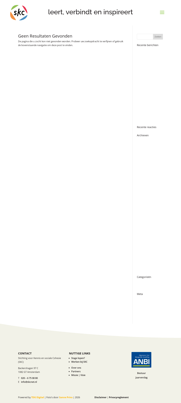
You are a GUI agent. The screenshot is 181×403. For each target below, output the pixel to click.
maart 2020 (143, 264)
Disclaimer (100, 397)
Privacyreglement (119, 397)
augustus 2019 (144, 269)
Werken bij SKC (79, 361)
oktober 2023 (144, 179)
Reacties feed (144, 308)
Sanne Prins (66, 397)
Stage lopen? (78, 358)
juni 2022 (141, 204)
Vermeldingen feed (147, 303)
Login (140, 298)
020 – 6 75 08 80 (29, 378)
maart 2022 (143, 214)
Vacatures (142, 286)
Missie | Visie (78, 375)
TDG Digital (37, 397)
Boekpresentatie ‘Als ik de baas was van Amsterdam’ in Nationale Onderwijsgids (149, 66)
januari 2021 (143, 249)
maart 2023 (143, 189)
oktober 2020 (144, 259)
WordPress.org (145, 313)
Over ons (76, 367)
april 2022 (142, 209)
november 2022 (145, 194)
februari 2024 (144, 169)
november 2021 (145, 224)
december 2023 (145, 174)
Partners (76, 371)
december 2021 (145, 219)
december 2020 (145, 254)
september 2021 (145, 229)
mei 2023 (141, 184)
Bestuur (141, 373)
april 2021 (142, 244)
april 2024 (142, 159)
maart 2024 (143, 164)
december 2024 (145, 139)
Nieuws (141, 281)
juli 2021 (141, 234)
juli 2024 (141, 154)
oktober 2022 (144, 199)
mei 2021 (141, 239)
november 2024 (145, 144)
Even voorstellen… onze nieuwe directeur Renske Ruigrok (149, 115)
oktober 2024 (144, 149)
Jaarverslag (141, 377)
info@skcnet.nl (29, 381)
